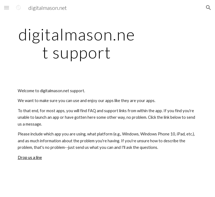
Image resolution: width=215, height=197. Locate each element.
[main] (77, 43)
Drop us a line (30, 157)
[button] (6, 7)
